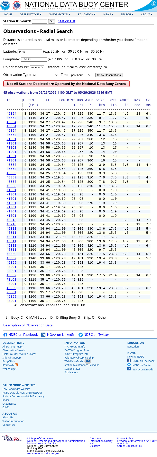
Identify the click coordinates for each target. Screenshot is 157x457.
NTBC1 (11, 190)
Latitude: (10, 51)
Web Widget (9, 369)
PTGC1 (11, 139)
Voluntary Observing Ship (79, 357)
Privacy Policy (125, 438)
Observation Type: (17, 74)
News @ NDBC (135, 356)
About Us (9, 413)
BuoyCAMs (8, 361)
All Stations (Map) (12, 346)
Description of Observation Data (28, 325)
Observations (29, 14)
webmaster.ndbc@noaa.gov (43, 453)
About (145, 14)
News (107, 14)
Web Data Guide (73, 361)
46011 (11, 229)
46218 (11, 220)
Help (92, 443)
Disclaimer (96, 438)
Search (126, 14)
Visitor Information (13, 421)
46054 (11, 114)
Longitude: (11, 59)
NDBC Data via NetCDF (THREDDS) (22, 392)
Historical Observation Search (19, 354)
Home (8, 14)
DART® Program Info (76, 350)
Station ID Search (17, 21)
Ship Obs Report (11, 357)
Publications (71, 372)
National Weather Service (41, 443)
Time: (65, 74)
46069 (11, 254)
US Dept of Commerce (40, 438)
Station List (66, 21)
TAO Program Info (74, 346)
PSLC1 (11, 267)
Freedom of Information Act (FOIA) (137, 441)
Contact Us (8, 425)
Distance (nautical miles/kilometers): (74, 67)
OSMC (5, 407)
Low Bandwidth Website (16, 389)
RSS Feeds (10, 365)
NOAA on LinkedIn (58, 335)
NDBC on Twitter (93, 335)
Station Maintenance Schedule (81, 365)
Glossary (95, 446)
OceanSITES (9, 403)
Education (85, 14)
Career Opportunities (129, 446)
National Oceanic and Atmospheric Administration (56, 441)
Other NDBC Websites (18, 385)
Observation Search (13, 350)
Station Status (72, 368)
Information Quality (101, 441)
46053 (11, 165)
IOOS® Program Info (76, 354)
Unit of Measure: (16, 67)
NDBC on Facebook (20, 335)
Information (58, 14)
